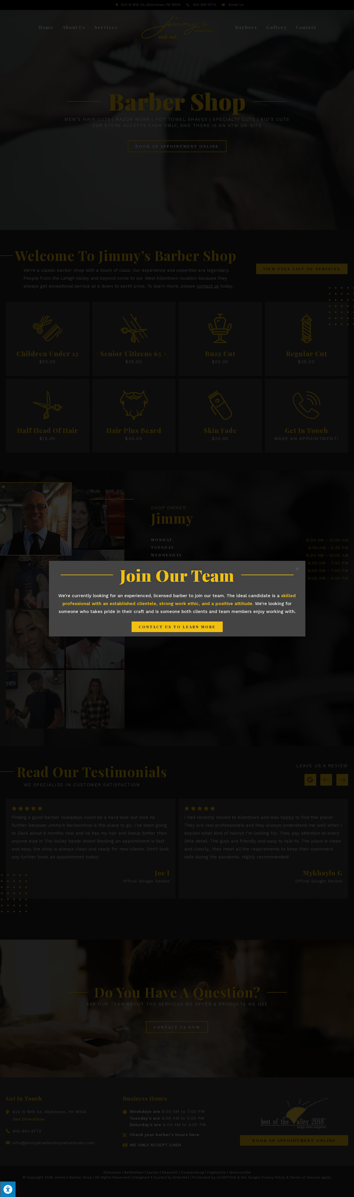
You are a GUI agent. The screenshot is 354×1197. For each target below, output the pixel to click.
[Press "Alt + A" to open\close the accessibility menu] (8, 1189)
